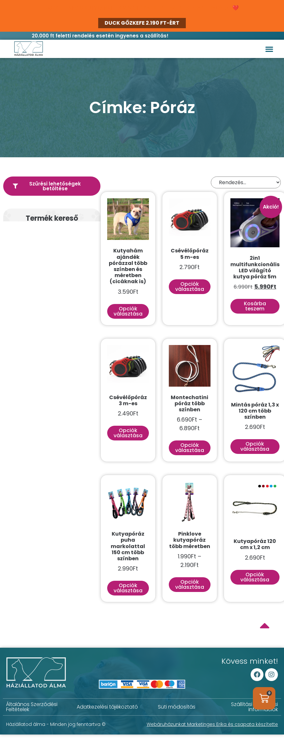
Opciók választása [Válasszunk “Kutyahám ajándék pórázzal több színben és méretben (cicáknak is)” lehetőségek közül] (128, 311)
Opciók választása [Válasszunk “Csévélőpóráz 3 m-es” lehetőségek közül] (128, 433)
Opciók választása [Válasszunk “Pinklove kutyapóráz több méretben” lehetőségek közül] (189, 584)
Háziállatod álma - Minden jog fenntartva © (56, 724)
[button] (269, 49)
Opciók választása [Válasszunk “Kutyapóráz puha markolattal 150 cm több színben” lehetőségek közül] (128, 588)
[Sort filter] (246, 182)
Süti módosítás (176, 706)
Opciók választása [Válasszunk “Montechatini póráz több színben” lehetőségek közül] (189, 447)
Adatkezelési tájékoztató (107, 706)
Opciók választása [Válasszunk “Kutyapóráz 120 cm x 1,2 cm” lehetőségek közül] (254, 577)
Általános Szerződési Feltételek (31, 707)
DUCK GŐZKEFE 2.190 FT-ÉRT (142, 23)
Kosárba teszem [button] (255, 306)
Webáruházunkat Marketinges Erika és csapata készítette (212, 724)
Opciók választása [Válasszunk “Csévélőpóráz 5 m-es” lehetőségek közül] (189, 286)
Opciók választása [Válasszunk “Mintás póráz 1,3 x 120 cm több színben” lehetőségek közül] (254, 446)
